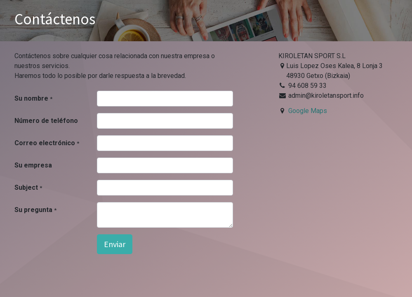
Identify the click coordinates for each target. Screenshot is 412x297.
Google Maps (307, 111)
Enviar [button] (114, 244)
